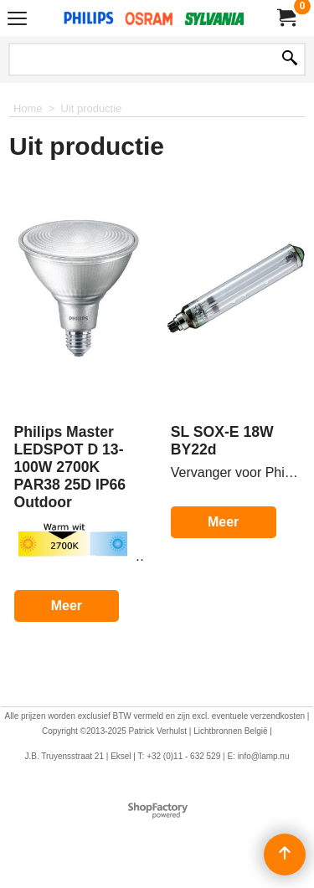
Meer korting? (66, 620)
